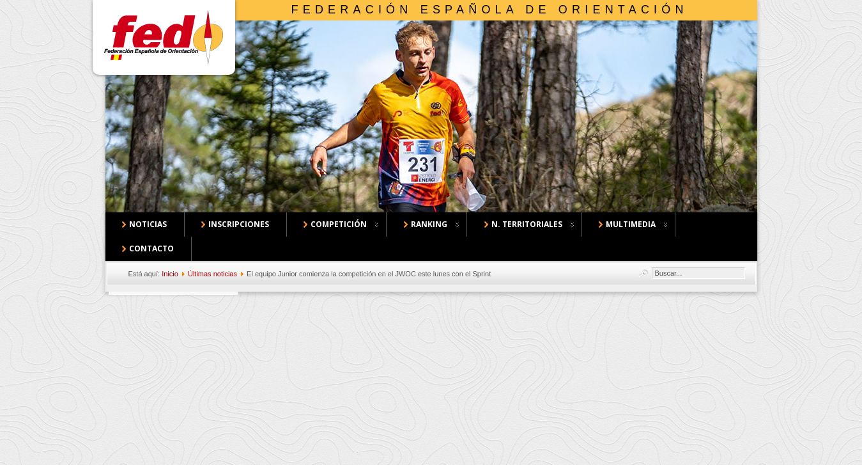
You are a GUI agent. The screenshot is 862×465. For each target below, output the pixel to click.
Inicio (170, 274)
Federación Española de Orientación (489, 9)
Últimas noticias (212, 274)
